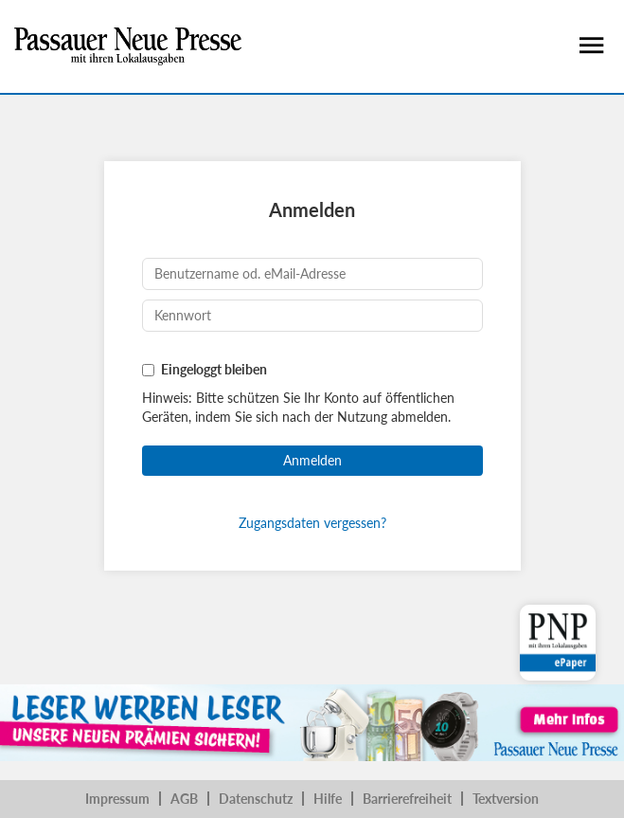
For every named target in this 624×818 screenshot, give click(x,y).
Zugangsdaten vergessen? (312, 523)
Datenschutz (256, 799)
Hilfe (327, 799)
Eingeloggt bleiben (214, 369)
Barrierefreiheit (407, 799)
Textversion (505, 799)
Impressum (117, 799)
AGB (184, 799)
